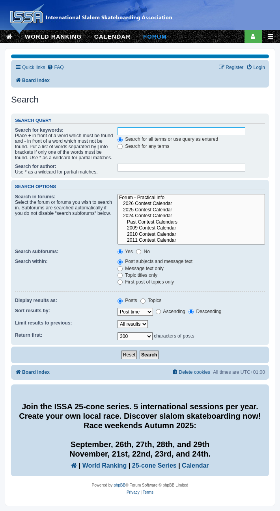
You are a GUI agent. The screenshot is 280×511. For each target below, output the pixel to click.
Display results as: (36, 300)
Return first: (28, 335)
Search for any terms (144, 146)
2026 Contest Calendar (191, 204)
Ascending (170, 311)
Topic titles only (137, 275)
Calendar (195, 465)
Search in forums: (35, 197)
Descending (205, 311)
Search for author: (35, 166)
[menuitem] (55, 67)
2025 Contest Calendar (191, 210)
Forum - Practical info (191, 198)
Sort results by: (32, 310)
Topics (150, 300)
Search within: (31, 261)
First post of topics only (146, 282)
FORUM (155, 36)
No (143, 251)
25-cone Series (154, 465)
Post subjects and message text (155, 261)
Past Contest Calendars (191, 222)
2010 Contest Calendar (191, 234)
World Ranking (104, 465)
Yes (125, 251)
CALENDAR (112, 36)
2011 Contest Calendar (191, 240)
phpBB (119, 485)
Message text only (141, 268)
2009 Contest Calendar (191, 228)
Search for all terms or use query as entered (168, 139)
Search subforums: (36, 251)
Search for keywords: (39, 130)
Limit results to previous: (43, 323)
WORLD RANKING (53, 36)
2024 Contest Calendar (191, 216)
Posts (127, 300)
